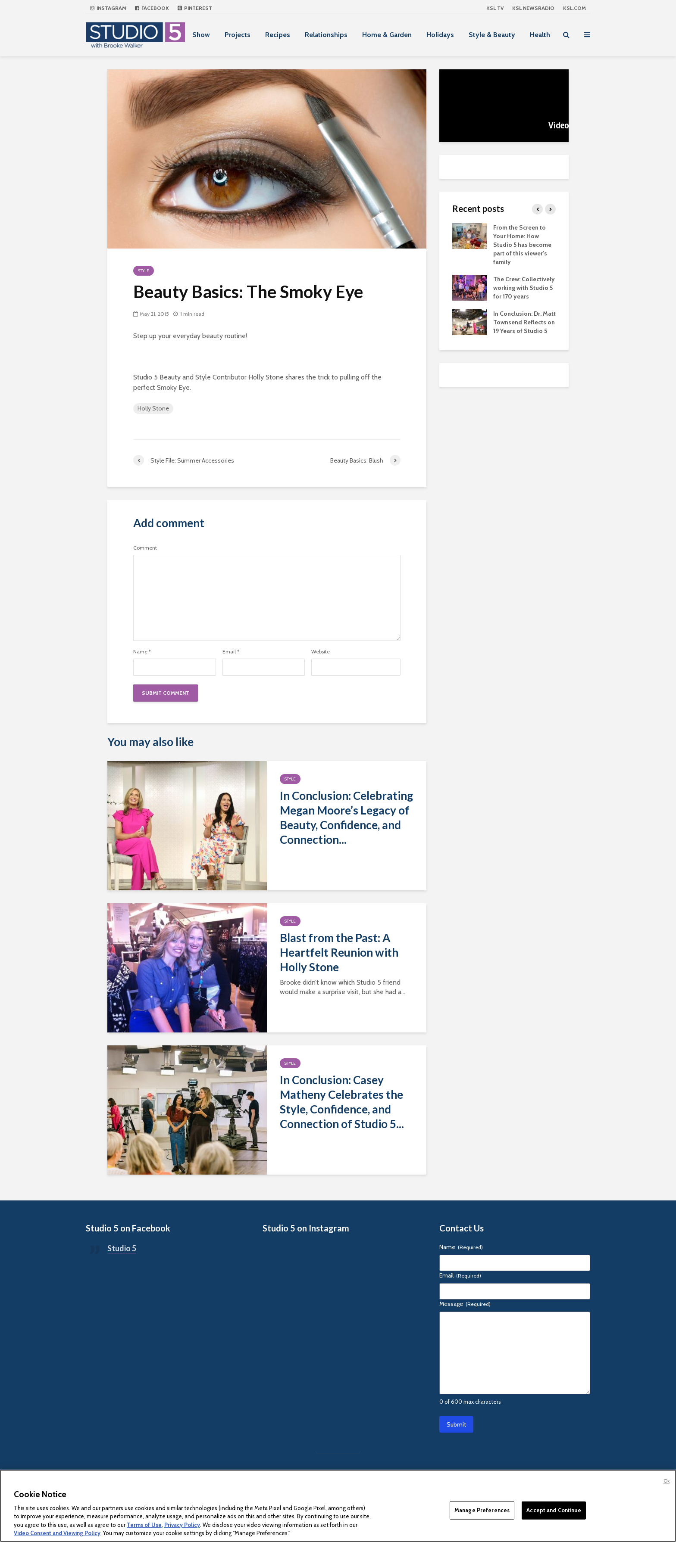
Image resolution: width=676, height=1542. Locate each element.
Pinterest (195, 8)
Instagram (108, 8)
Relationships (326, 35)
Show (201, 35)
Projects (237, 35)
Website (320, 651)
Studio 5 (121, 1248)
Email (230, 651)
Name (142, 651)
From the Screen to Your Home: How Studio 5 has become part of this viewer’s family (522, 245)
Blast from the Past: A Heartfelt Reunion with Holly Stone (339, 952)
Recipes (277, 35)
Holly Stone (153, 408)
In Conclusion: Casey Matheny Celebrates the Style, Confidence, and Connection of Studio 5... (342, 1102)
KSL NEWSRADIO (533, 8)
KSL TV (495, 8)
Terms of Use (144, 1524)
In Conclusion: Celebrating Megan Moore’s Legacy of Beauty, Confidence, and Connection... (346, 817)
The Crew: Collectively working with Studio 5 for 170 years (524, 287)
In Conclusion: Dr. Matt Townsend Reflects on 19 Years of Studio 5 (524, 322)
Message (465, 1304)
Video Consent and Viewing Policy (57, 1533)
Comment (145, 547)
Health (540, 35)
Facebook (152, 8)
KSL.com (574, 8)
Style (143, 271)
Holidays (440, 35)
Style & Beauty (492, 35)
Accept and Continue (553, 1510)
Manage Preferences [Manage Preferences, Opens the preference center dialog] (482, 1510)
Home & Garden (387, 35)
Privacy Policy (182, 1524)
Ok (666, 1481)
